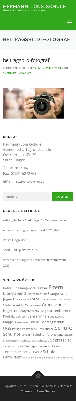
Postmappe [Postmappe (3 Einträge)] (29, 329)
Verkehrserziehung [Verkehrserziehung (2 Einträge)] (33, 357)
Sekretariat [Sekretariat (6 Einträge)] (60, 340)
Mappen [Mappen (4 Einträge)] (9, 322)
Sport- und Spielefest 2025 (20, 250)
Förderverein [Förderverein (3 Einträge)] (33, 305)
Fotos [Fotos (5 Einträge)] (35, 299)
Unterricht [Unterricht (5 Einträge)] (12, 357)
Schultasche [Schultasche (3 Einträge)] (28, 340)
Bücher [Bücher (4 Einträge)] (42, 288)
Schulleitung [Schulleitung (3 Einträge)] (65, 334)
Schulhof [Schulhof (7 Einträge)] (11, 334)
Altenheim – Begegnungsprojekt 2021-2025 (31, 230)
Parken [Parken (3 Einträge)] (16, 329)
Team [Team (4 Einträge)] (55, 346)
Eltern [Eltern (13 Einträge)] (55, 287)
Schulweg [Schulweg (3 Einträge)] (43, 340)
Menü (69, 22)
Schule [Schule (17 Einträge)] (63, 328)
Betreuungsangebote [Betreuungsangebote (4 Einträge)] (19, 288)
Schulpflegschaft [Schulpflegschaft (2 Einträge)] (11, 340)
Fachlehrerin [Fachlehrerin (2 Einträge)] (22, 299)
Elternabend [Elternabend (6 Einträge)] (14, 293)
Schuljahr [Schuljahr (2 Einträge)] (26, 334)
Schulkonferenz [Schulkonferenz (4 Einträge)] (44, 334)
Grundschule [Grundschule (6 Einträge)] (54, 304)
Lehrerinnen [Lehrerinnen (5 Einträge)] (38, 316)
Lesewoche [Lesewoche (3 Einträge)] (57, 316)
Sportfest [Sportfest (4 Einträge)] (23, 346)
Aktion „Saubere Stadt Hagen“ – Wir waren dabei (34, 220)
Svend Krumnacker (17, 73)
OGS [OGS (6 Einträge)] (7, 328)
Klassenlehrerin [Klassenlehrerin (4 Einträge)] (59, 310)
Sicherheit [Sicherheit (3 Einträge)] (9, 346)
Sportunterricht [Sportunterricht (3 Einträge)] (41, 346)
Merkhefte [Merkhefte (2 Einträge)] (22, 322)
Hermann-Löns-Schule (34, 6)
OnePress (66, 386)
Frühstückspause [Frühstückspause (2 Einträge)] (61, 299)
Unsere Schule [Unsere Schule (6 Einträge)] (42, 351)
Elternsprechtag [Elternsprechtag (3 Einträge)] (37, 294)
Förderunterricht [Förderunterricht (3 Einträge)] (13, 305)
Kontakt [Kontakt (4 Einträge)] (9, 316)
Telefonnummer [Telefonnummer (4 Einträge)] (15, 352)
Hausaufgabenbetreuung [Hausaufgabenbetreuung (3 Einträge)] (30, 311)
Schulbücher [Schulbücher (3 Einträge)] (45, 329)
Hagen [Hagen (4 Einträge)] (8, 310)
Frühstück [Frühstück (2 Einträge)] (46, 299)
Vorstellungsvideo (14, 240)
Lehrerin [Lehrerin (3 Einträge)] (21, 316)
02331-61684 (19, 168)
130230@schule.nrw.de (29, 181)
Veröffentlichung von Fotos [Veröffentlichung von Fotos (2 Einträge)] (58, 357)
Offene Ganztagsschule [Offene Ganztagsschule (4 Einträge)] (47, 322)
